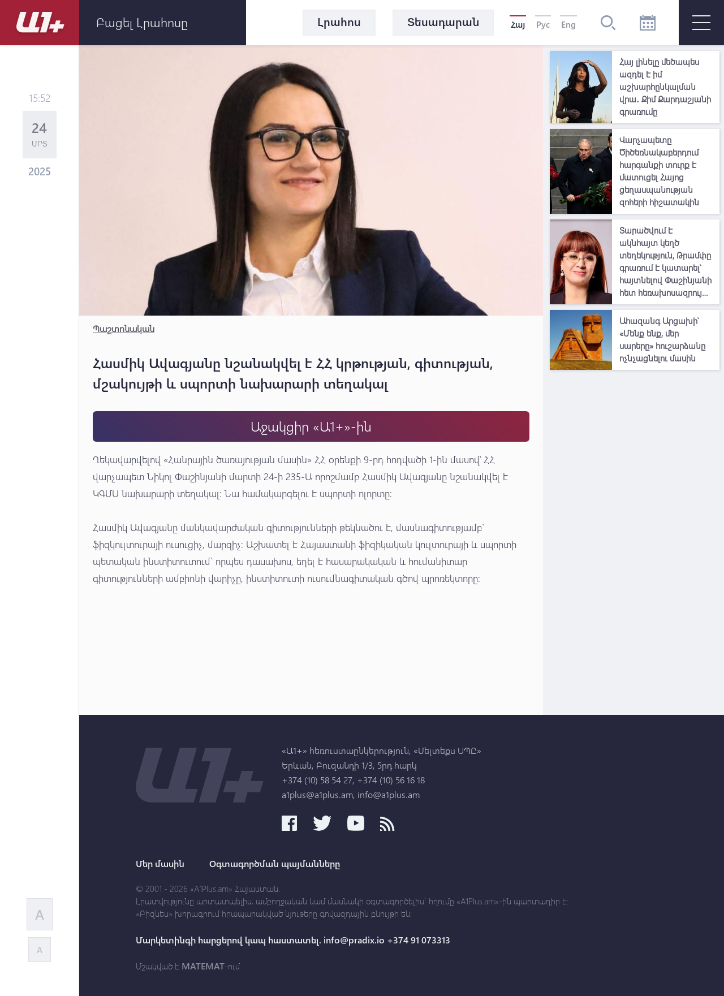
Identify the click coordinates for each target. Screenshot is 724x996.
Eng (568, 24)
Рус (543, 24)
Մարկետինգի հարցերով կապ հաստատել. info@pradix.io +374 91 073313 (293, 940)
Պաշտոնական (123, 328)
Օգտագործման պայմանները (274, 863)
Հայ (518, 24)
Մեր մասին (160, 863)
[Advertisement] (634, 545)
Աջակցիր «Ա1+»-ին (311, 426)
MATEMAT (203, 966)
